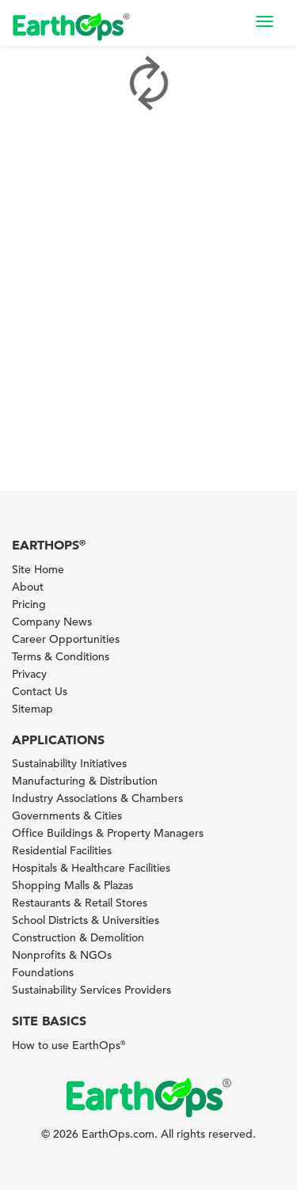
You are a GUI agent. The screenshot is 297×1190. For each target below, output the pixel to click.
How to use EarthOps (68, 1045)
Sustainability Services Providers (91, 990)
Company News (52, 621)
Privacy (29, 674)
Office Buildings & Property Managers (108, 833)
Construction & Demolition (78, 937)
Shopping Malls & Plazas (72, 885)
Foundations (43, 972)
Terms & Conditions (60, 656)
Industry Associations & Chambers (97, 798)
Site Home (38, 569)
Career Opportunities (66, 639)
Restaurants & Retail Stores (79, 902)
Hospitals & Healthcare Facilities (91, 868)
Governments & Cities (67, 815)
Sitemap (32, 708)
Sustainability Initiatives (69, 763)
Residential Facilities (62, 850)
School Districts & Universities (85, 920)
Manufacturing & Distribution (85, 781)
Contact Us (39, 691)
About (28, 587)
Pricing (29, 604)
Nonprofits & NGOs (62, 955)
